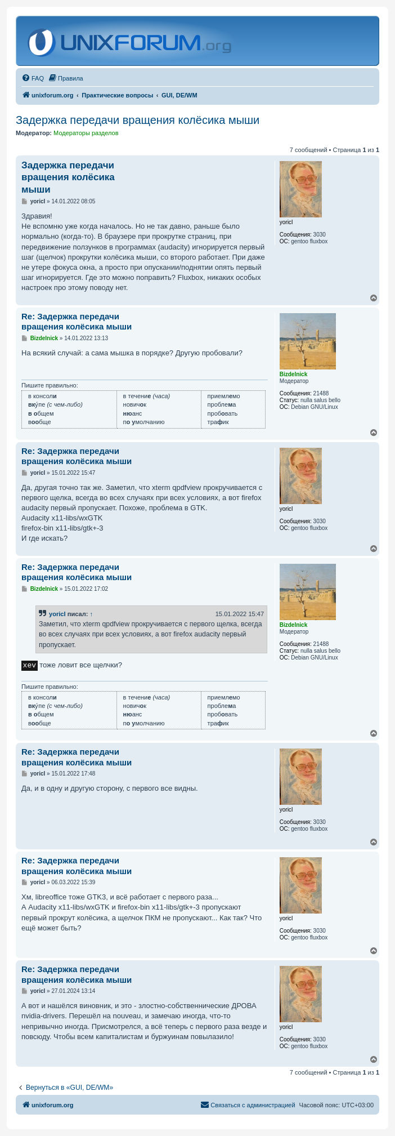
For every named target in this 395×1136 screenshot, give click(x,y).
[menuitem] (32, 78)
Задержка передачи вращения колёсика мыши (137, 120)
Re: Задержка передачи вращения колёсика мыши (76, 321)
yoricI (57, 614)
